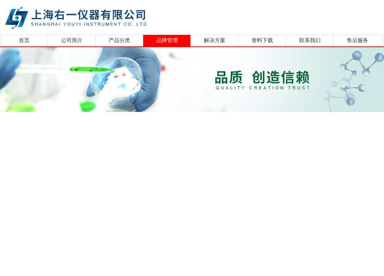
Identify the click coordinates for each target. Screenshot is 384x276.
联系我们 (310, 40)
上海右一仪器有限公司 (105, 16)
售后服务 (357, 40)
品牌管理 (167, 40)
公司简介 (72, 40)
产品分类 (119, 40)
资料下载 (262, 40)
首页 (24, 40)
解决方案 (214, 40)
